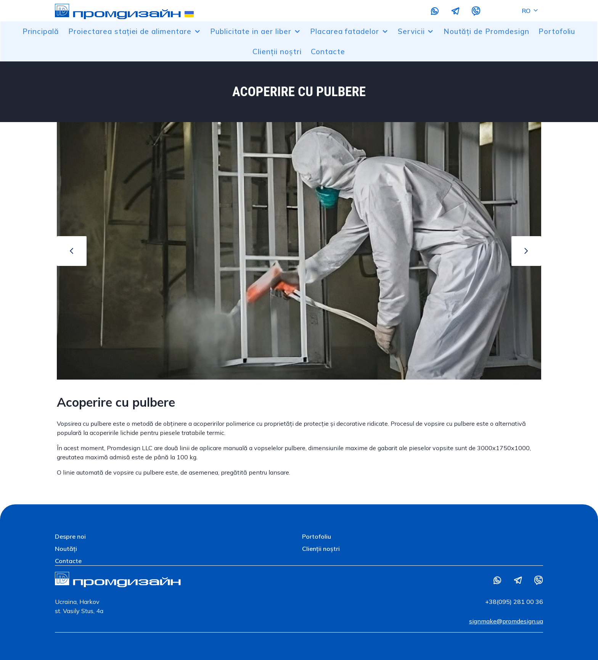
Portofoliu (557, 31)
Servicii (416, 31)
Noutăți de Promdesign (486, 31)
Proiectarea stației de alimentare (134, 31)
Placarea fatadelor (349, 31)
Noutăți (66, 548)
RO (530, 10)
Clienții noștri (276, 51)
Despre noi (70, 536)
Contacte (328, 51)
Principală (41, 31)
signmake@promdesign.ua (506, 621)
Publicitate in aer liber (255, 31)
